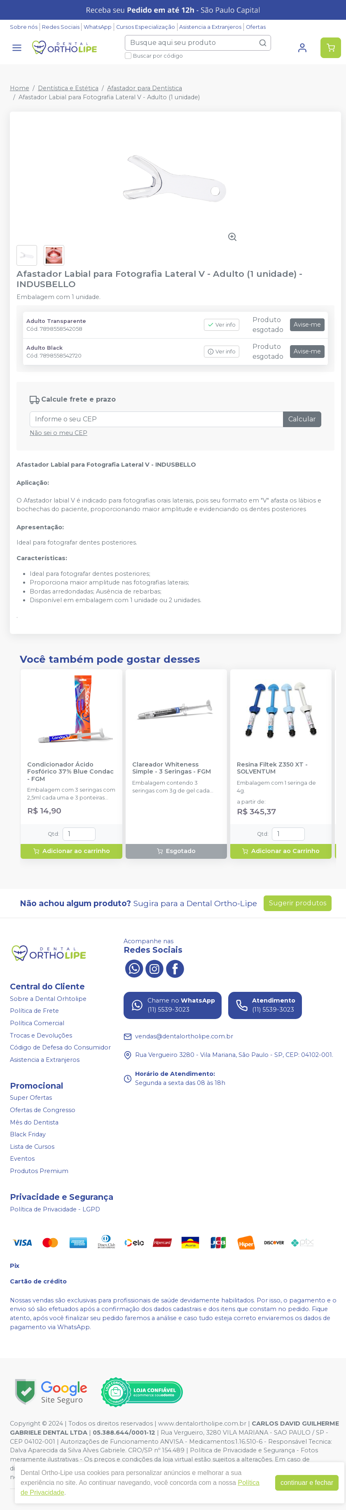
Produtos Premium (39, 1171)
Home (19, 88)
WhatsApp (98, 27)
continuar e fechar (307, 1482)
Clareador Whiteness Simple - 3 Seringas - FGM (171, 768)
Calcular (302, 419)
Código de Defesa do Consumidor (60, 1047)
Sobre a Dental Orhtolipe (48, 999)
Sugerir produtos (297, 903)
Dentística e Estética (68, 88)
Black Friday (28, 1134)
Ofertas (256, 27)
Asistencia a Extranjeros (210, 27)
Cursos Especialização (145, 27)
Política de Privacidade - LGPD (55, 1209)
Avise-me (307, 324)
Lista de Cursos (32, 1146)
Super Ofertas (31, 1098)
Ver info (222, 325)
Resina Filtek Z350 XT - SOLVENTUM (272, 768)
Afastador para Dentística (144, 88)
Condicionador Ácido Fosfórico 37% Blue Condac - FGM (70, 772)
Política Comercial (37, 1023)
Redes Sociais (60, 27)
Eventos (22, 1159)
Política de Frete (34, 1010)
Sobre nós (23, 27)
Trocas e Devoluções (41, 1035)
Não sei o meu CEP (58, 433)
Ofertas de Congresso (42, 1110)
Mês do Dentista (34, 1122)
